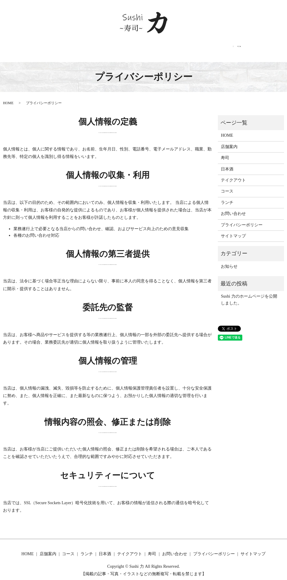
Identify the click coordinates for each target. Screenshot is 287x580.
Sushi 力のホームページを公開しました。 (249, 293)
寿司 (202, 49)
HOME (37, 49)
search (256, 48)
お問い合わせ (230, 49)
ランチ (116, 49)
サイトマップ (233, 230)
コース (91, 49)
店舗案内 (64, 49)
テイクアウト (172, 49)
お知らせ (229, 260)
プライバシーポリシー (242, 218)
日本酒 (141, 49)
